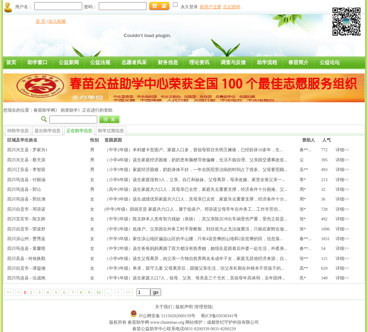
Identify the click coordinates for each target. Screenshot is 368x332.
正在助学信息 (79, 130)
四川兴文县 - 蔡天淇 (26, 159)
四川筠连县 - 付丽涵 (26, 179)
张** (304, 258)
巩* (303, 278)
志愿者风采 (134, 62)
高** (304, 268)
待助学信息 (18, 130)
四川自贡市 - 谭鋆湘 (26, 268)
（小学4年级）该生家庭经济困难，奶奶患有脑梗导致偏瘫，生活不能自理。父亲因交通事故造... (196, 159)
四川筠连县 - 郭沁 (24, 189)
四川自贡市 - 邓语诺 (26, 209)
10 (98, 292)
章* (303, 179)
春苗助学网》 (46, 110)
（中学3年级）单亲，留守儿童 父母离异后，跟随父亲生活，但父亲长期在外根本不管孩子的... (194, 268)
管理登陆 (203, 306)
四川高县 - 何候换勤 (26, 258)
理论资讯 (199, 62)
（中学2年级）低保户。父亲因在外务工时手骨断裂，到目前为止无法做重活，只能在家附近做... (196, 229)
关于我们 (163, 306)
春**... (305, 149)
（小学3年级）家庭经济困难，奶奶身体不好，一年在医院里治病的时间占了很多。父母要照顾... (196, 169)
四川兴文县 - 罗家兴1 (27, 149)
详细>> (342, 149)
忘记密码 (231, 6)
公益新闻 (69, 62)
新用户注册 (210, 6)
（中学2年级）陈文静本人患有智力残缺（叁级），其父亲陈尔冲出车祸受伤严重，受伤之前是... (196, 218)
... (108, 292)
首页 (11, 62)
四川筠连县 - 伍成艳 (26, 278)
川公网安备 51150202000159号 (167, 315)
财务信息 (168, 62)
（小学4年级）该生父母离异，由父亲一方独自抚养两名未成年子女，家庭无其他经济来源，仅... (196, 258)
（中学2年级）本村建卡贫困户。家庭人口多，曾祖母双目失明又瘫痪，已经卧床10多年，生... (194, 149)
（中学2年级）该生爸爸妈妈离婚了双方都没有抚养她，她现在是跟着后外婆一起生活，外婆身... (196, 248)
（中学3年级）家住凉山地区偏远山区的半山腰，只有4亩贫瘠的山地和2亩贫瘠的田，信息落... (194, 238)
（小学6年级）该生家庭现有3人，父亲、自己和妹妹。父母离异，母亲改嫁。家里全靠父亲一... (195, 179)
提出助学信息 (48, 130)
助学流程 (267, 62)
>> (127, 292)
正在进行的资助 (97, 110)
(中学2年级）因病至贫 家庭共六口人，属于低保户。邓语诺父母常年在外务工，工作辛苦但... (193, 209)
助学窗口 (37, 62)
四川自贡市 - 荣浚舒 (26, 229)
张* (303, 209)
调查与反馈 (233, 62)
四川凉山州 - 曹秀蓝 (26, 238)
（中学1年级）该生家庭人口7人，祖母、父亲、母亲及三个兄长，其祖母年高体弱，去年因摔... (195, 278)
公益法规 (100, 62)
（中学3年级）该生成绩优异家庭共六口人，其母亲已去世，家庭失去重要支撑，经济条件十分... (196, 199)
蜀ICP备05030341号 (219, 315)
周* (303, 189)
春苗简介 (298, 62)
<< (9, 292)
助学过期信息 (111, 130)
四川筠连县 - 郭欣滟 (26, 199)
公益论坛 (330, 62)
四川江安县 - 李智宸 (26, 169)
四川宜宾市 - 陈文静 (26, 218)
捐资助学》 (70, 110)
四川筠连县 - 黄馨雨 (26, 248)
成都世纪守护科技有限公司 (233, 322)
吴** (304, 169)
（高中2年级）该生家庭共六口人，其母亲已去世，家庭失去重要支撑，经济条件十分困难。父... (196, 189)
